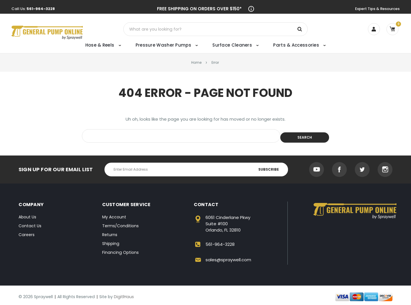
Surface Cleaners (235, 45)
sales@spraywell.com (228, 257)
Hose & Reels (103, 45)
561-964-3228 (41, 8)
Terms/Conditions (120, 223)
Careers (27, 231)
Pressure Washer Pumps (167, 45)
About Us (27, 214)
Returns (109, 231)
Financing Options (120, 249)
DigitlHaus (124, 293)
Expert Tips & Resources (377, 8)
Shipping (110, 240)
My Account (114, 214)
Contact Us (30, 223)
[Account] (374, 29)
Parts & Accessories (299, 45)
